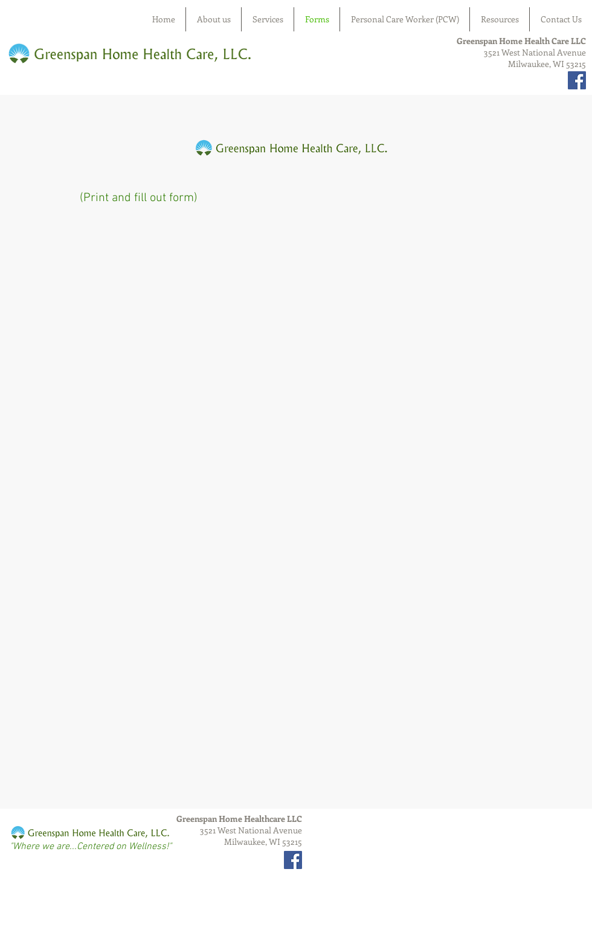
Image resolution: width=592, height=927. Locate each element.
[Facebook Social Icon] (577, 80)
